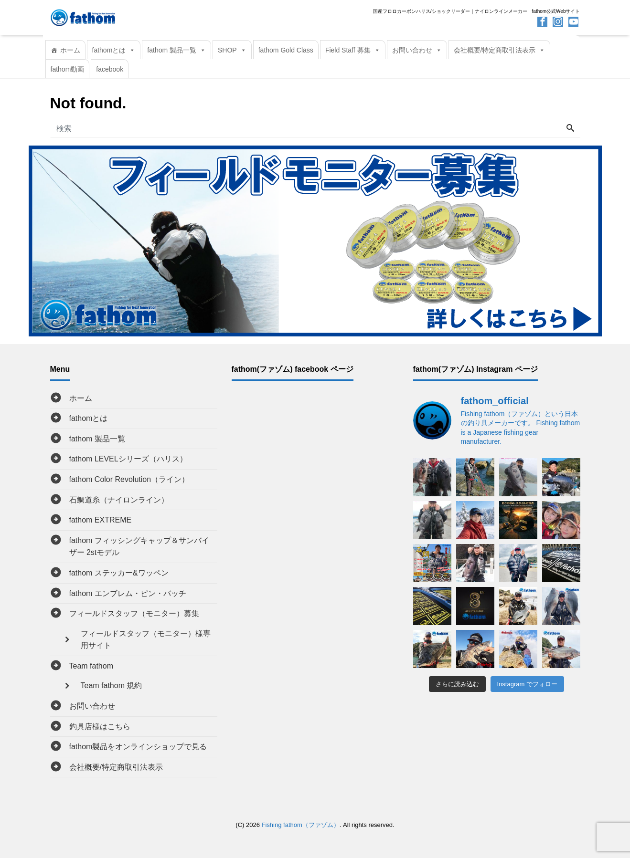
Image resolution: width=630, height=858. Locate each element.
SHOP (232, 50)
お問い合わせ (417, 50)
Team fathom (91, 666)
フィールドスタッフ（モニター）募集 (134, 613)
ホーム (70, 50)
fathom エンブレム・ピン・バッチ (127, 593)
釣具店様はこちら (99, 726)
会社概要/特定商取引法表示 (499, 50)
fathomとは (114, 50)
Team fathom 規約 (111, 685)
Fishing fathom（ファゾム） (301, 824)
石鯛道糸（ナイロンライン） (119, 500)
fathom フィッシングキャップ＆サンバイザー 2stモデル (139, 546)
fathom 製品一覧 (176, 50)
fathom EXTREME (100, 520)
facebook (109, 69)
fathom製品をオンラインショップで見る (138, 747)
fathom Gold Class (285, 50)
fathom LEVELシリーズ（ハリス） (128, 459)
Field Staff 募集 (352, 50)
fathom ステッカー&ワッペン (119, 573)
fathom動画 (68, 69)
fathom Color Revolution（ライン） (129, 479)
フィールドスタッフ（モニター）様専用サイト (146, 639)
